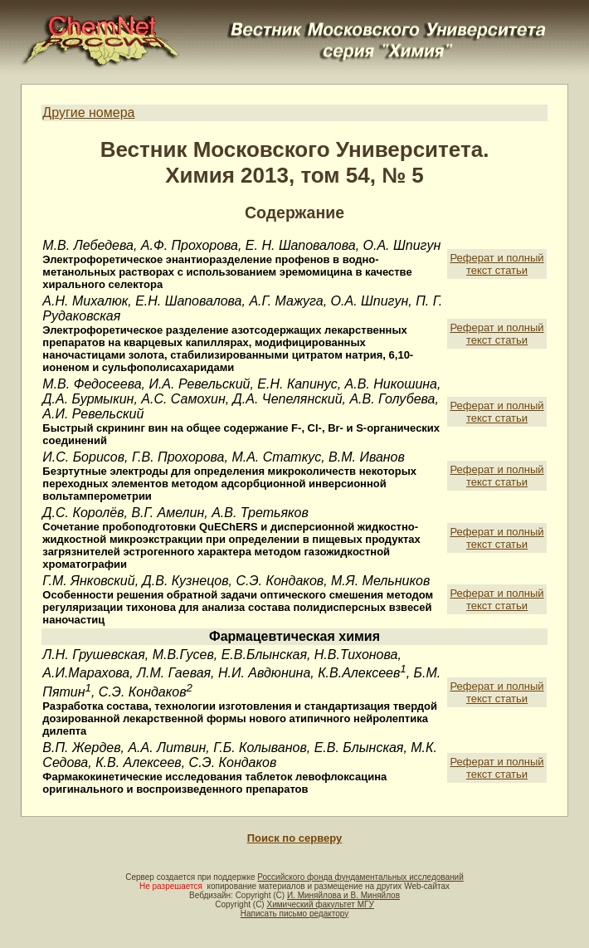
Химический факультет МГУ (319, 904)
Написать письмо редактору (294, 913)
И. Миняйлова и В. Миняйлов (343, 895)
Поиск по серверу (294, 838)
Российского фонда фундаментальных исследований (360, 877)
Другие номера (88, 112)
